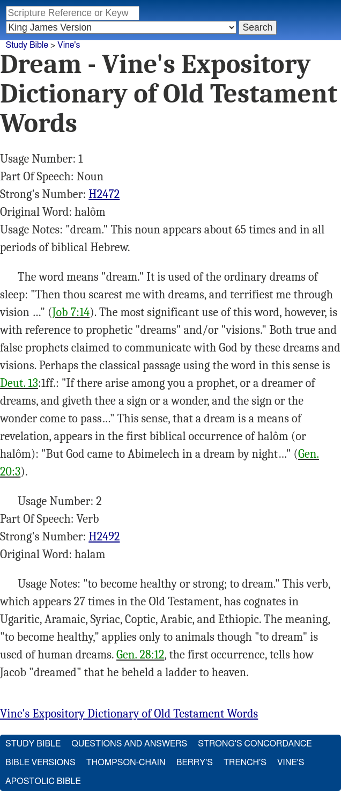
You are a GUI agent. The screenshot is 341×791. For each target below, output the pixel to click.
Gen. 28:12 (140, 655)
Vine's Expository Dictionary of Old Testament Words (129, 714)
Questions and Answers (129, 743)
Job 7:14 (71, 312)
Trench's (245, 762)
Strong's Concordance (255, 743)
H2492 (104, 537)
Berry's (194, 762)
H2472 (104, 194)
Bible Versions (40, 762)
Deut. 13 (19, 383)
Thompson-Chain (126, 762)
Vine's (68, 45)
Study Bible (27, 45)
